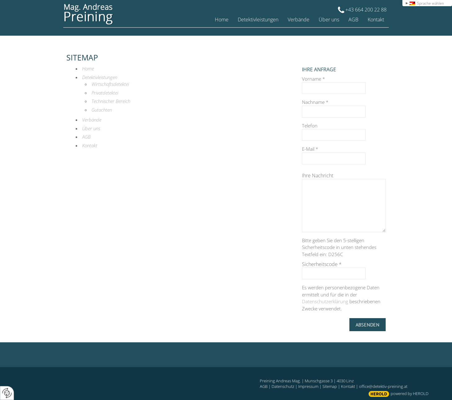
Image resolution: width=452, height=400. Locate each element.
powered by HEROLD (409, 393)
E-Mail (310, 149)
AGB (264, 386)
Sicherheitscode (322, 264)
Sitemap (329, 386)
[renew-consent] (7, 393)
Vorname (313, 79)
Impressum (308, 386)
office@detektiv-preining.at (383, 386)
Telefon (309, 125)
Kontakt (348, 386)
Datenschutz (283, 386)
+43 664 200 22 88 (366, 9)
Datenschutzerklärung (325, 301)
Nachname (315, 102)
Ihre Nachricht (317, 175)
